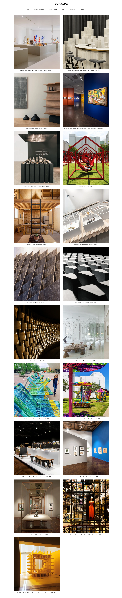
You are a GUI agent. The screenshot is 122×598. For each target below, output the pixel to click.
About (28, 9)
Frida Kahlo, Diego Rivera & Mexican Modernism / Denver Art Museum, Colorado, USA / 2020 (85, 128)
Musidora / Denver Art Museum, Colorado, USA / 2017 (36, 418)
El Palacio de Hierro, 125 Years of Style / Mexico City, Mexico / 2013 (85, 534)
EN (94, 9)
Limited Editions (72, 9)
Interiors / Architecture (39, 9)
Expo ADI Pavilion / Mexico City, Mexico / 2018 (36, 302)
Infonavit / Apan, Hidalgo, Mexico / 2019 (36, 244)
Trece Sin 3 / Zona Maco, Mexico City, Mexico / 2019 (85, 244)
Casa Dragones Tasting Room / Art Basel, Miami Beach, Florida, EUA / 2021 (85, 70)
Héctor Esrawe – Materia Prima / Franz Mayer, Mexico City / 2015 (36, 476)
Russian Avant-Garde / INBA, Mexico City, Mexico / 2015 (85, 476)
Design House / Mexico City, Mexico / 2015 (36, 360)
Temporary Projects (53, 9)
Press (63, 9)
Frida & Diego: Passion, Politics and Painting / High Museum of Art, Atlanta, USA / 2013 (36, 592)
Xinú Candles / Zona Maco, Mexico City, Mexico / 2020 (36, 186)
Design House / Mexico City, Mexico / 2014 (85, 360)
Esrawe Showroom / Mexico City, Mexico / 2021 (36, 128)
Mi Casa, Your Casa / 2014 (85, 186)
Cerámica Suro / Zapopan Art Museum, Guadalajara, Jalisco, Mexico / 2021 (36, 70)
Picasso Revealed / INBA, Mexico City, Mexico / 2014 (36, 534)
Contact (82, 9)
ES (89, 9)
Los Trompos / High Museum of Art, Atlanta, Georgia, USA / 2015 (85, 418)
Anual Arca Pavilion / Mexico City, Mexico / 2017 (85, 302)
